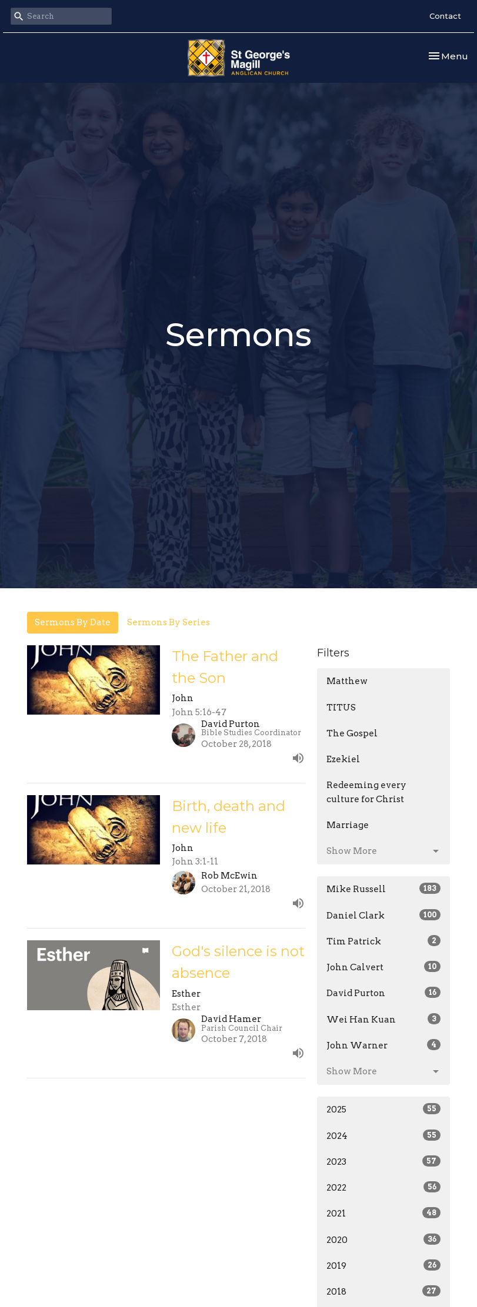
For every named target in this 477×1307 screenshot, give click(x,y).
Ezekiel (343, 759)
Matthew (347, 681)
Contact (445, 16)
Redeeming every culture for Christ (366, 792)
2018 (383, 1291)
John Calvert (383, 967)
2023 (383, 1161)
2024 (383, 1135)
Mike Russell (383, 888)
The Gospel (352, 733)
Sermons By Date (73, 622)
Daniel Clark (383, 915)
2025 (383, 1109)
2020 (383, 1239)
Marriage (347, 825)
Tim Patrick (383, 941)
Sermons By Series (168, 622)
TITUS (341, 707)
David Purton (383, 992)
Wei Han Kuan (383, 1019)
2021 (383, 1213)
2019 (383, 1265)
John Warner (383, 1045)
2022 (383, 1187)
